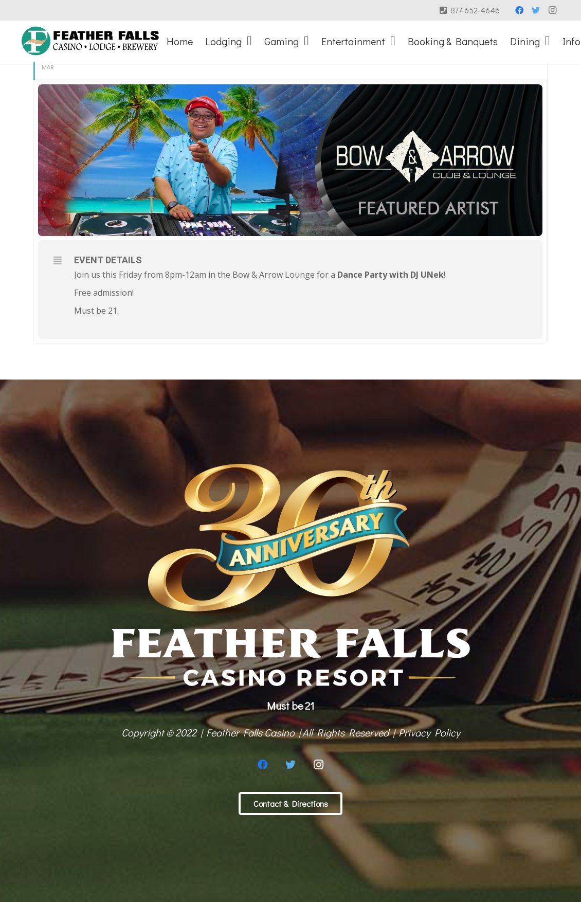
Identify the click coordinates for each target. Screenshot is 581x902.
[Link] (90, 41)
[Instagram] (552, 10)
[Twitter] (536, 10)
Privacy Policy (429, 732)
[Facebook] (519, 10)
